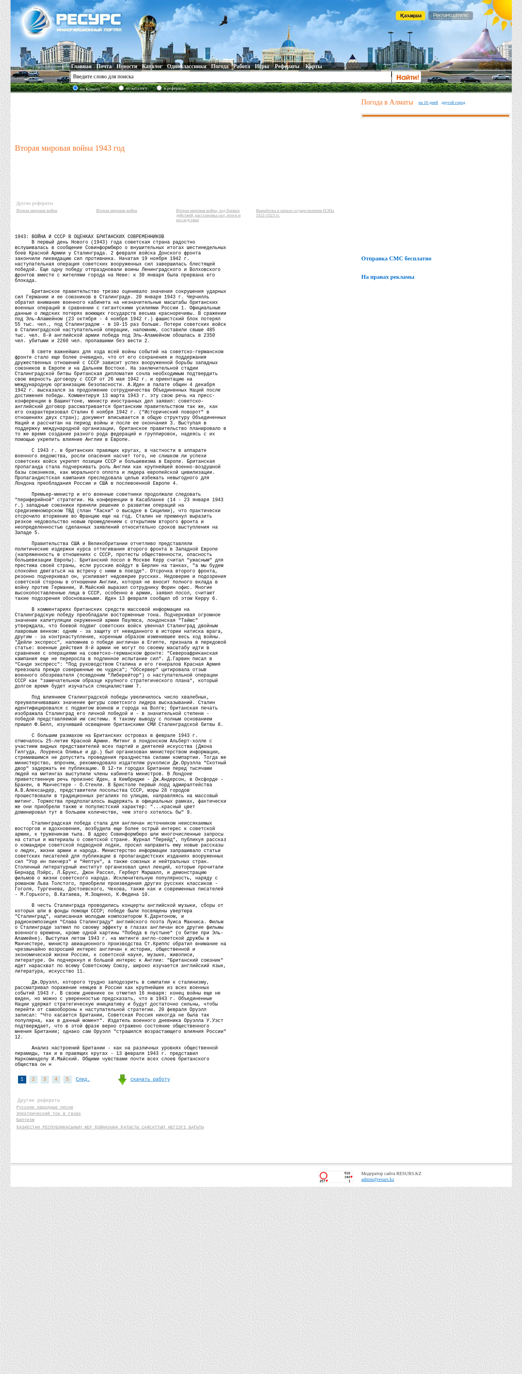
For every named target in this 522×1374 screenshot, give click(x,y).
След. (83, 1258)
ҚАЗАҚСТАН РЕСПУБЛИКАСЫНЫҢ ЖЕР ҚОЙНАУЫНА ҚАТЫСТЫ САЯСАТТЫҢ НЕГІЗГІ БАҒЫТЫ (109, 1313)
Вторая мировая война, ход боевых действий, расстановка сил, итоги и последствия (208, 215)
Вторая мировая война (37, 210)
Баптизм (25, 1305)
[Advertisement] (186, 117)
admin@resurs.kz (377, 1366)
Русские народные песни (44, 1290)
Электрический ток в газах (48, 1298)
